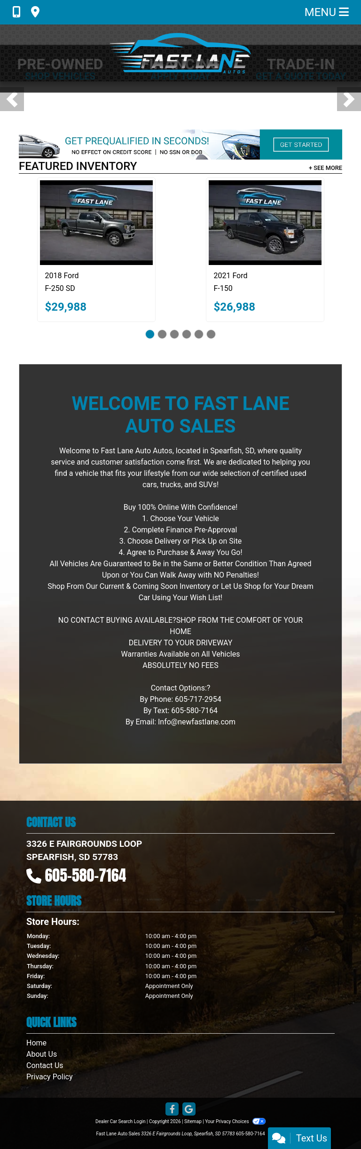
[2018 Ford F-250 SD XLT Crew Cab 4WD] (96, 222)
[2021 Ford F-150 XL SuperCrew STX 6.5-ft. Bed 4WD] (265, 222)
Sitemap (193, 1121)
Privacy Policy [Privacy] (49, 1076)
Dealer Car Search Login (120, 1121)
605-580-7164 (85, 875)
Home (36, 1042)
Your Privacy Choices (235, 1121)
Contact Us (44, 1065)
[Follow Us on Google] (189, 1109)
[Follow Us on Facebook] (172, 1109)
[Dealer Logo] (180, 53)
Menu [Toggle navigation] (327, 12)
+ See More (325, 167)
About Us (41, 1054)
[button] (12, 99)
